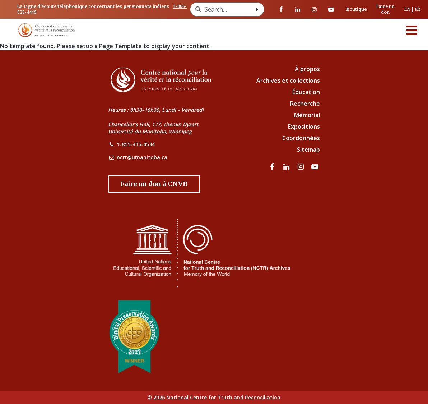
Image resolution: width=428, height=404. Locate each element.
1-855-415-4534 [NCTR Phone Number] (136, 144)
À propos (307, 69)
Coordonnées (301, 138)
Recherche (305, 103)
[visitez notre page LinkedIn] (298, 9)
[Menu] (412, 30)
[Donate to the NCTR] (154, 184)
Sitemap (308, 149)
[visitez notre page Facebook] (281, 9)
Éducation (306, 92)
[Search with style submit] (257, 9)
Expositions (304, 126)
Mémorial (307, 115)
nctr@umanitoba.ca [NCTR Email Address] (142, 157)
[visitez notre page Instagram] (314, 9)
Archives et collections (288, 80)
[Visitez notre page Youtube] (331, 9)
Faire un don (385, 9)
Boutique (356, 9)
